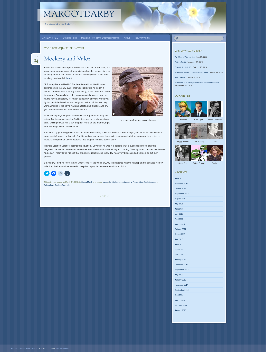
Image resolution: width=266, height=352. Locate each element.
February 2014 (181, 305)
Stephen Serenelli (62, 185)
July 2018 (179, 204)
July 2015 (179, 275)
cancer (105, 182)
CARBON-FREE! (50, 38)
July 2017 (179, 239)
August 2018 (180, 199)
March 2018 (180, 224)
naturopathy (127, 182)
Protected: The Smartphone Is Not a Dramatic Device (197, 83)
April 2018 (179, 219)
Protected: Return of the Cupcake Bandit (191, 72)
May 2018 (179, 214)
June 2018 (179, 209)
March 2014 (180, 300)
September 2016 (181, 270)
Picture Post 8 (180, 62)
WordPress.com (62, 348)
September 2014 (181, 290)
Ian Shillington (115, 182)
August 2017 (180, 234)
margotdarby (79, 15)
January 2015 (180, 280)
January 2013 (180, 310)
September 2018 (181, 194)
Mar (36, 57)
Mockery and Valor (67, 59)
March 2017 (180, 255)
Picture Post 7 (180, 77)
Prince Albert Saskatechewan (145, 182)
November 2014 (181, 285)
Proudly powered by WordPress (24, 348)
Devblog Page (70, 38)
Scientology (49, 185)
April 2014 (179, 295)
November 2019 (181, 184)
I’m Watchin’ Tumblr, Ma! (185, 57)
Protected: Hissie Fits (183, 67)
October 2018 (180, 188)
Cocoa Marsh (86, 182)
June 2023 (179, 178)
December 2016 (181, 265)
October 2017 (180, 229)
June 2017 (179, 244)
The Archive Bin (142, 38)
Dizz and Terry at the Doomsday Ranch (100, 38)
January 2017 (180, 260)
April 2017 (179, 249)
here (68, 78)
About (127, 38)
